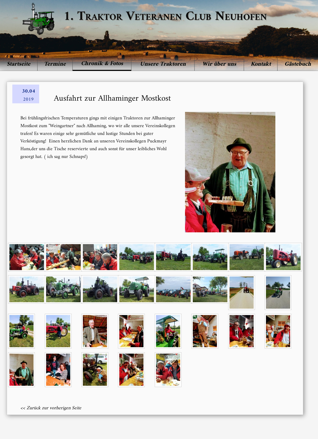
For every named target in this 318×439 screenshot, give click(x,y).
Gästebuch (297, 64)
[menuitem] (19, 64)
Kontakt (261, 64)
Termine (55, 64)
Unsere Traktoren (163, 64)
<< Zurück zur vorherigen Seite (50, 408)
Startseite (18, 64)
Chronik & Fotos (102, 63)
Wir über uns (219, 64)
